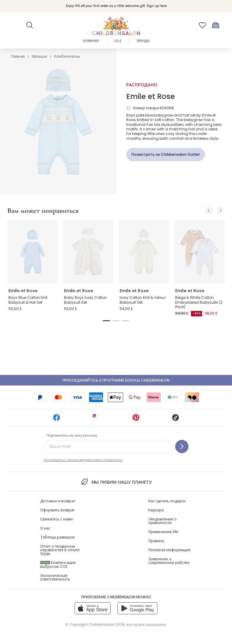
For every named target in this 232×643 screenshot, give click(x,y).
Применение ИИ (163, 531)
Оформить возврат (57, 510)
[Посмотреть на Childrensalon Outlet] (165, 154)
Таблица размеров (57, 537)
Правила (156, 540)
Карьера (156, 510)
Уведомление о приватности (162, 521)
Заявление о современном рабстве (168, 560)
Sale (117, 41)
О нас (45, 528)
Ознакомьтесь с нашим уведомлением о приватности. (83, 460)
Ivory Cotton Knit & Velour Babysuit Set (143, 300)
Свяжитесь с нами (56, 519)
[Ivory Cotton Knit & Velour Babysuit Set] (143, 251)
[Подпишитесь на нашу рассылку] (181, 446)
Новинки (91, 41)
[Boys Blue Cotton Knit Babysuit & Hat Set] (32, 251)
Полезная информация (169, 549)
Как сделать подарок (166, 501)
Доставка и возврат (57, 501)
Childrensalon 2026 (107, 624)
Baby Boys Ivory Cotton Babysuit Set (85, 300)
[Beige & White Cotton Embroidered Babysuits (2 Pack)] (199, 251)
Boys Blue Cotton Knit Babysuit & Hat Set (27, 300)
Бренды (143, 41)
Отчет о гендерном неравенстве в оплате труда (60, 550)
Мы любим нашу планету (115, 481)
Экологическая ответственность (55, 577)
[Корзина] (215, 25)
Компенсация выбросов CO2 (58, 564)
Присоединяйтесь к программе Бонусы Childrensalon (116, 380)
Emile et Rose (150, 96)
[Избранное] (202, 25)
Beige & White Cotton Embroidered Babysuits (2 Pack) (199, 302)
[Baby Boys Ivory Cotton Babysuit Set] (88, 251)
